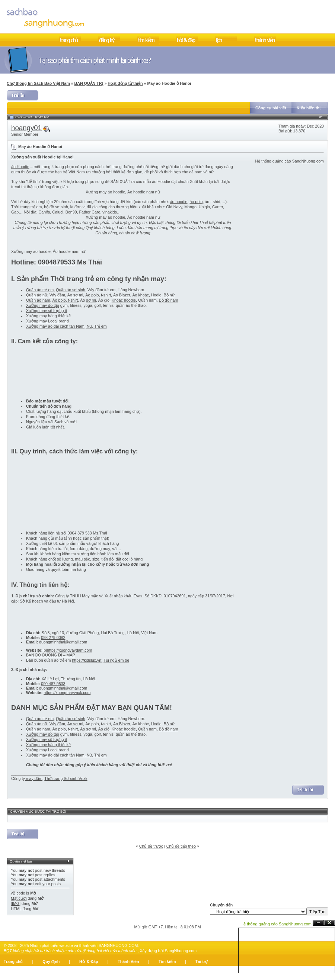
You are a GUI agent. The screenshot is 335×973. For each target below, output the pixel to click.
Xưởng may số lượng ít (46, 310)
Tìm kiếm (167, 961)
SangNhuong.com (308, 161)
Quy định (51, 961)
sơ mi (91, 300)
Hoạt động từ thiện (125, 83)
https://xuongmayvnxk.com (67, 692)
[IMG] (15, 903)
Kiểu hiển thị (308, 108)
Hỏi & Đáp (88, 961)
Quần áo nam (38, 300)
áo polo (195, 201)
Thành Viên (128, 961)
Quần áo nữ (36, 295)
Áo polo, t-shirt (65, 300)
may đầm (33, 778)
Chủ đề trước (151, 846)
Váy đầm (57, 295)
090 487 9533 (53, 683)
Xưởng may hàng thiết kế (48, 744)
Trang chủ (13, 961)
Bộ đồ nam (168, 300)
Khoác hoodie (124, 300)
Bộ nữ (169, 295)
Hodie (156, 295)
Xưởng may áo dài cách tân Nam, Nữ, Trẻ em (66, 326)
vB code (18, 893)
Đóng (329, 923)
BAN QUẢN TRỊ (88, 83)
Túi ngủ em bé (116, 660)
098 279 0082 (53, 637)
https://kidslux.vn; (87, 660)
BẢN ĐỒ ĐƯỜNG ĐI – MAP (50, 655)
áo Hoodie (20, 166)
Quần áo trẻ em (40, 290)
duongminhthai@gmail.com (63, 688)
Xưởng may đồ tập (42, 305)
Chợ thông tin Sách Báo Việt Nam (38, 83)
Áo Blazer (121, 295)
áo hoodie (179, 201)
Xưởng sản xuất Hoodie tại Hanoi (42, 157)
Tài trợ (201, 961)
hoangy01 (26, 128)
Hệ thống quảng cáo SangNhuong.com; (276, 924)
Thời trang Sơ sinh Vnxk (65, 778)
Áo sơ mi (75, 295)
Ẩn (318, 923)
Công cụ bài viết (270, 108)
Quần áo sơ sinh (70, 290)
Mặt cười (19, 898)
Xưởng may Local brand (47, 321)
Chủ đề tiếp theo (181, 846)
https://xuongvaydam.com (69, 650)
